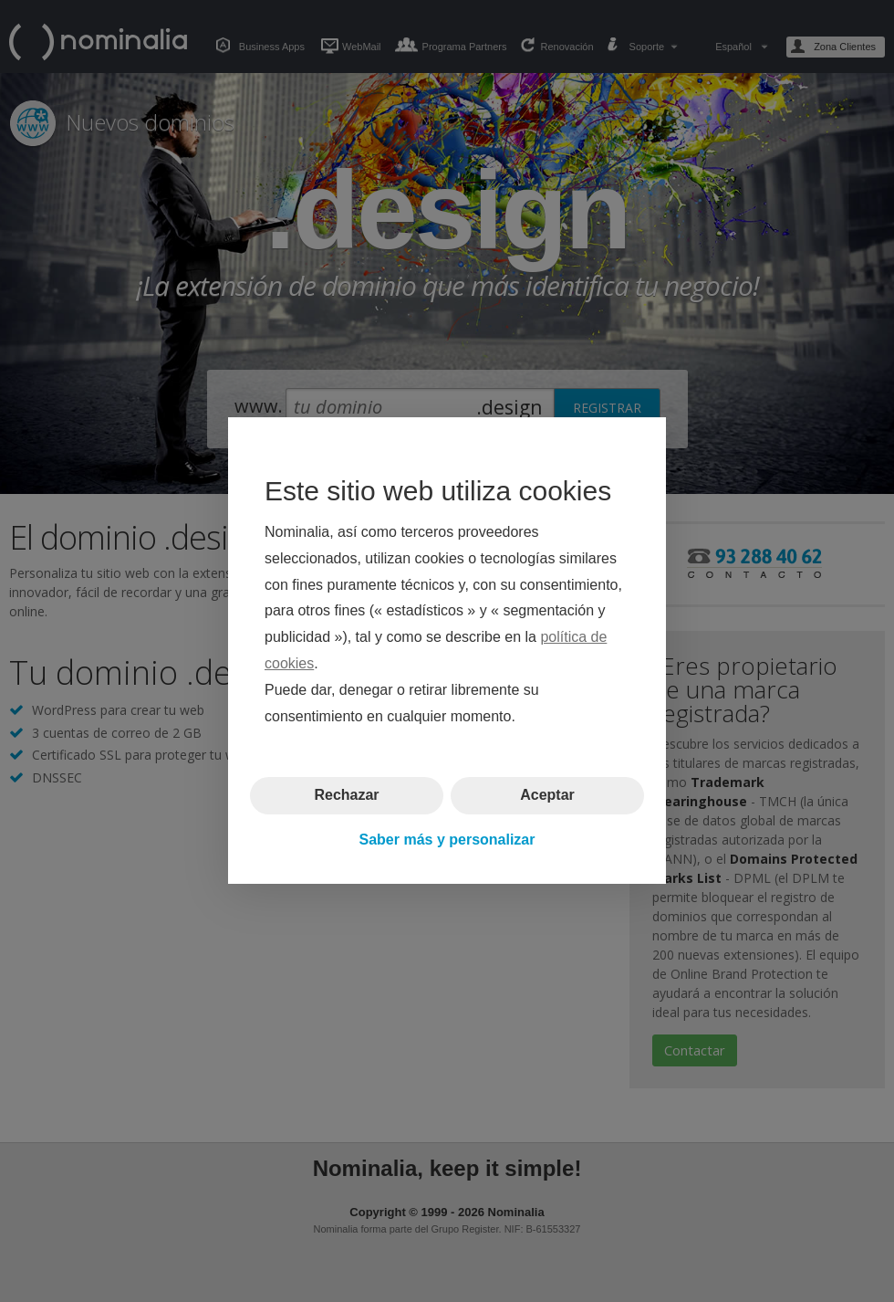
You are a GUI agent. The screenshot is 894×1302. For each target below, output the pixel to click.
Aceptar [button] (547, 795)
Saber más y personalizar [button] (447, 839)
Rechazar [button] (346, 795)
